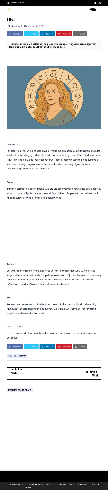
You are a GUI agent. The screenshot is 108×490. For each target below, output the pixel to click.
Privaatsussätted (84, 484)
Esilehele (62, 484)
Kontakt (97, 484)
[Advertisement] (54, 228)
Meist (72, 484)
